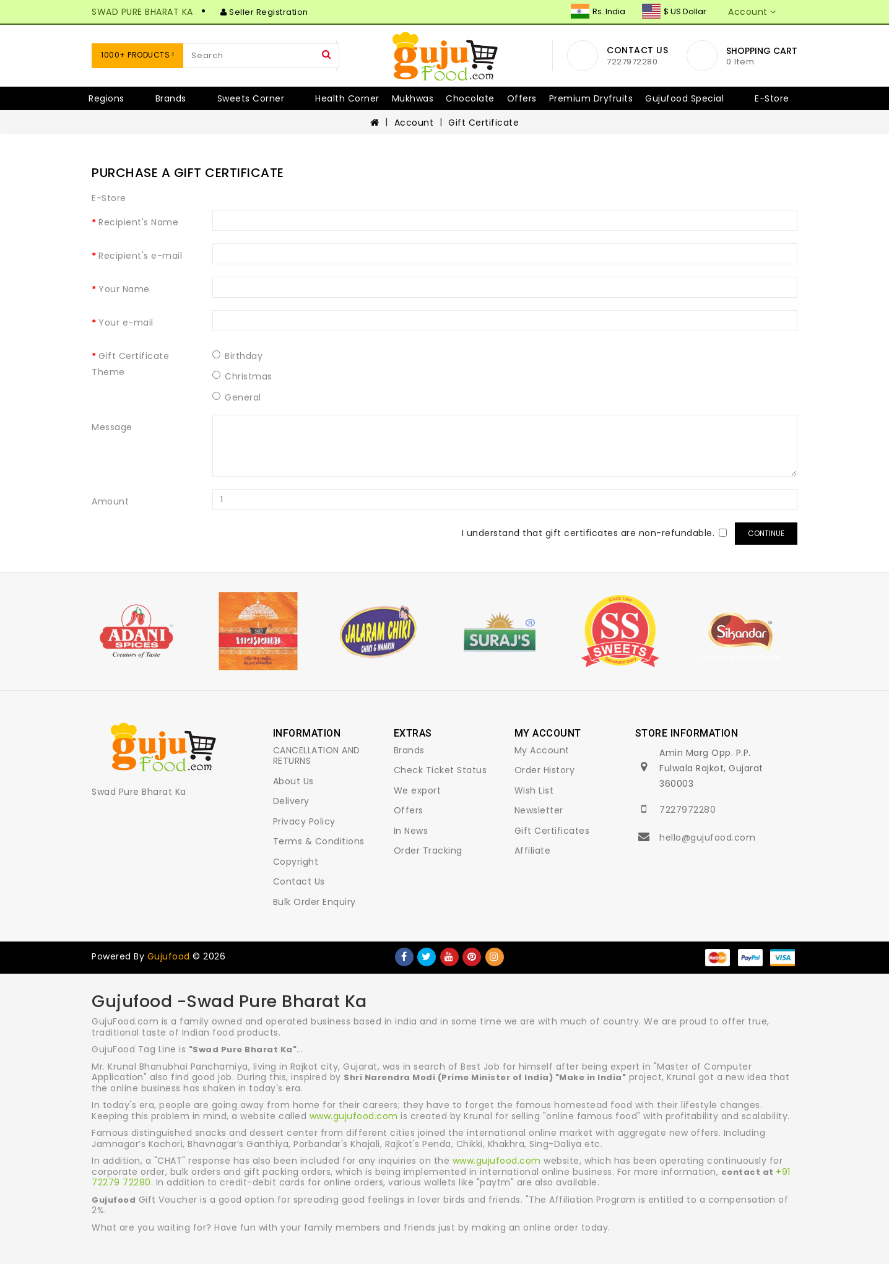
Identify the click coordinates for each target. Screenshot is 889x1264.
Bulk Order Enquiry (314, 902)
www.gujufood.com (354, 1116)
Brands (170, 98)
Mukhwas (413, 98)
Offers (522, 98)
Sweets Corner (251, 98)
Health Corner (347, 98)
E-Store (772, 98)
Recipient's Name (138, 222)
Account (414, 122)
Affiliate (532, 850)
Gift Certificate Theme (130, 364)
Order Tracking (428, 850)
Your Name (124, 289)
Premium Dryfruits (591, 98)
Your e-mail (126, 322)
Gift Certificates (552, 831)
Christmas (242, 376)
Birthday (237, 356)
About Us (293, 781)
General (236, 397)
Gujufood (168, 956)
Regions (106, 98)
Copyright (296, 861)
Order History (544, 770)
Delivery (291, 801)
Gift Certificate (483, 122)
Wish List (534, 790)
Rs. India (598, 11)
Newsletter (538, 810)
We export (417, 790)
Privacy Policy (304, 821)
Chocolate (470, 98)
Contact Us (299, 881)
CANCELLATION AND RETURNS (316, 756)
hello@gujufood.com (707, 837)
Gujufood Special (684, 98)
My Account (542, 750)
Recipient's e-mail (140, 255)
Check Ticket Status (440, 770)
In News (411, 831)
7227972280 (687, 809)
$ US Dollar (674, 11)
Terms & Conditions (319, 841)
